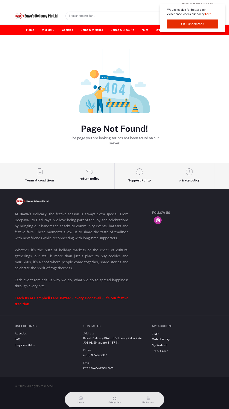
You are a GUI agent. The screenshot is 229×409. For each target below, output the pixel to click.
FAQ (17, 339)
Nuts (145, 29)
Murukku (48, 29)
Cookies (67, 29)
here (208, 14)
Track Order (160, 351)
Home (30, 29)
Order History (161, 339)
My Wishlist (159, 345)
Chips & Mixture (91, 29)
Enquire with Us (25, 345)
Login (155, 333)
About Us (21, 333)
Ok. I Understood (192, 24)
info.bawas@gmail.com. (98, 368)
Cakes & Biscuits (122, 29)
